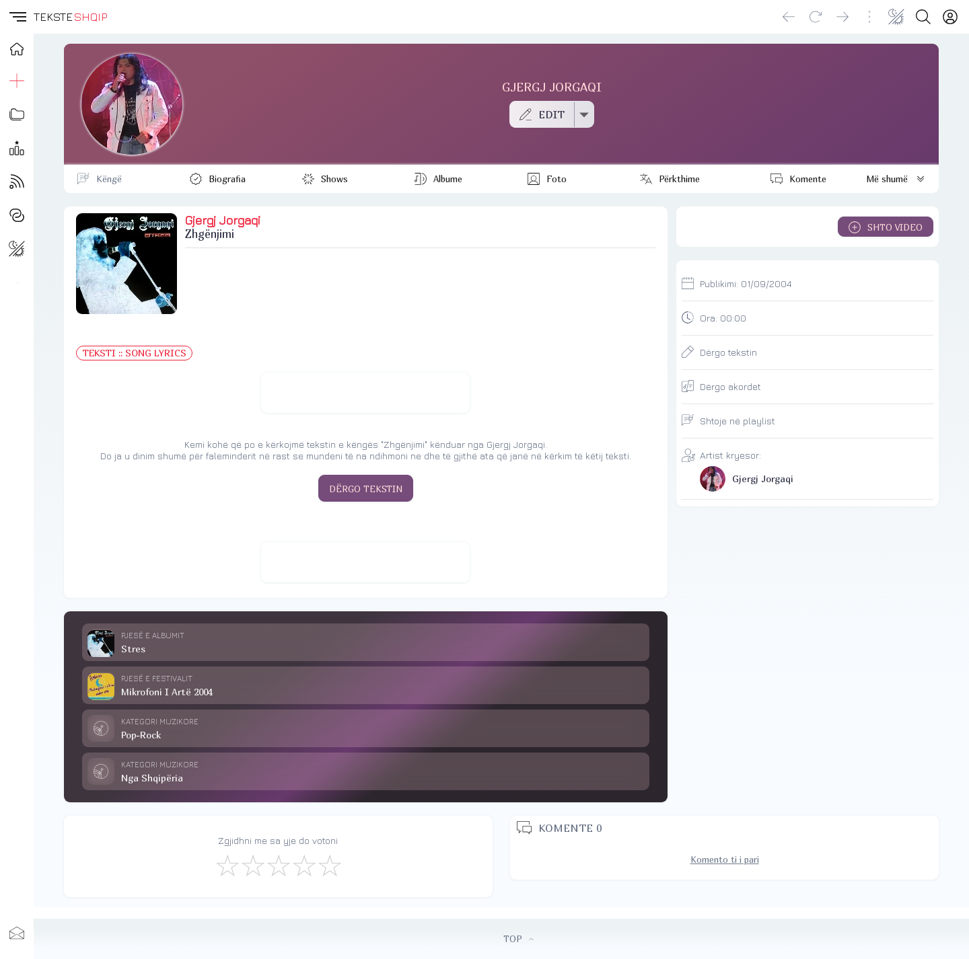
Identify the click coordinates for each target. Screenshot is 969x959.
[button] (17, 17)
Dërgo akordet (730, 386)
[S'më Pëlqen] (227, 864)
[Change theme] (896, 16)
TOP (518, 938)
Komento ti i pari (724, 859)
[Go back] (788, 16)
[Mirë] (278, 864)
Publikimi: (745, 283)
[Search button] (923, 16)
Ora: (723, 317)
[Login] (950, 16)
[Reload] (815, 16)
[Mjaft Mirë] (303, 864)
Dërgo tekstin (728, 352)
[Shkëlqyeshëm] (329, 864)
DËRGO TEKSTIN (365, 489)
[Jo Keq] (252, 864)
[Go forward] (842, 16)
